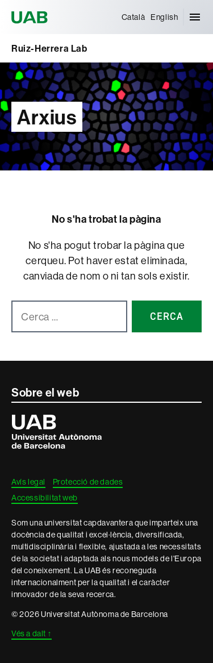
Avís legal (28, 482)
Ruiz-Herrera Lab (49, 48)
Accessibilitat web (44, 498)
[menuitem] (133, 17)
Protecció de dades (88, 482)
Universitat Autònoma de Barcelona (31, 17)
